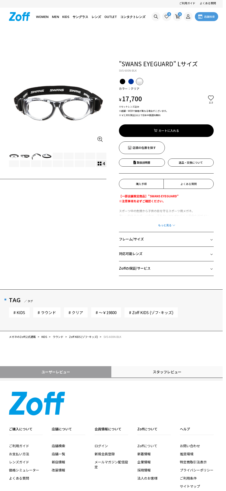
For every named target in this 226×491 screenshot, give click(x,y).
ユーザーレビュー (55, 346)
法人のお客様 (147, 452)
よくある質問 (208, 3)
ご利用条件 (188, 452)
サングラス (80, 17)
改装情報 (58, 444)
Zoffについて (147, 420)
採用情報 (144, 444)
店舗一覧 (58, 428)
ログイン (101, 420)
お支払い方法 (19, 428)
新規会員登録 (105, 428)
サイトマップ (190, 460)
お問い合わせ (190, 420)
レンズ (96, 17)
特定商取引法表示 (193, 436)
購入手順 (141, 158)
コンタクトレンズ (132, 17)
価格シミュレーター (24, 444)
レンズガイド (19, 436)
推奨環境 (186, 428)
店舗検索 (58, 420)
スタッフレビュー (167, 346)
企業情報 (144, 436)
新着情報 (144, 428)
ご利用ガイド (187, 3)
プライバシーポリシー (196, 444)
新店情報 (58, 436)
